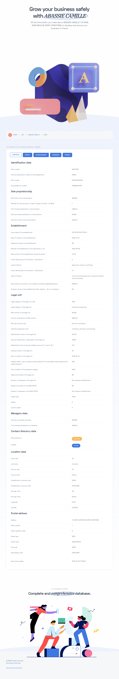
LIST (22, 135)
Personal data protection (14, 667)
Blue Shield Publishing (13, 663)
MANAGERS (55, 155)
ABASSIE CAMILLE (34, 135)
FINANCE (67, 155)
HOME (15, 135)
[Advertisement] (59, 45)
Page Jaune (77, 438)
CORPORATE (15, 155)
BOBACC (27, 155)
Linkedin (76, 445)
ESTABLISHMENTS (41, 155)
